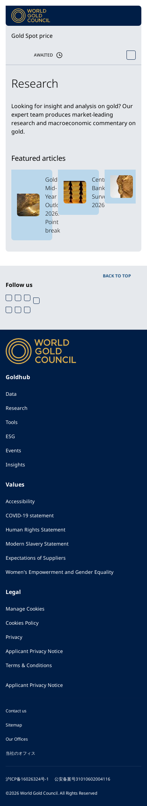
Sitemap (14, 725)
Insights (15, 464)
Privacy (14, 637)
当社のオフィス (20, 753)
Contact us (16, 711)
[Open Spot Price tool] (131, 55)
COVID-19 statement (30, 515)
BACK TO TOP (117, 276)
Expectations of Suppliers (36, 557)
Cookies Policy (22, 622)
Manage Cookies (25, 608)
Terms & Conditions (29, 665)
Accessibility (20, 501)
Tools (12, 422)
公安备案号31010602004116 (82, 779)
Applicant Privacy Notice (34, 651)
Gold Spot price (32, 36)
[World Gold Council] (30, 15)
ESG (10, 436)
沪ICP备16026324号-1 (27, 779)
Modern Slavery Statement (37, 543)
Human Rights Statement (35, 529)
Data (11, 393)
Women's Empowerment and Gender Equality (59, 572)
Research (17, 408)
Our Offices (17, 739)
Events (13, 450)
